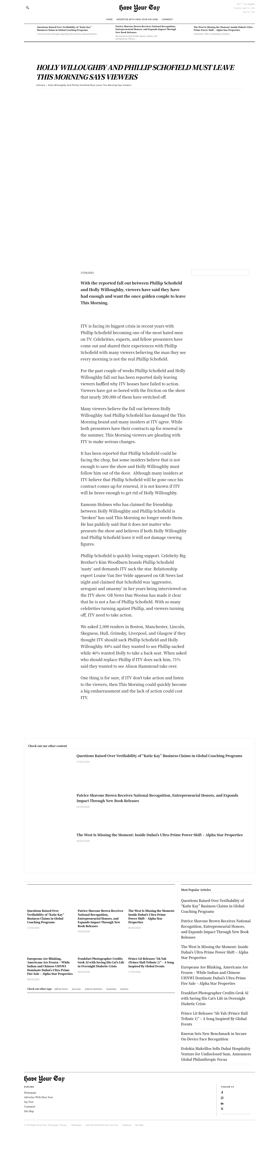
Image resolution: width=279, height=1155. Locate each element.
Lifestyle (40, 85)
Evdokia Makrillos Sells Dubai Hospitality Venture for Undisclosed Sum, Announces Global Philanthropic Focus (215, 1067)
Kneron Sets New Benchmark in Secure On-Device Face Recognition (215, 1046)
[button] (27, 7)
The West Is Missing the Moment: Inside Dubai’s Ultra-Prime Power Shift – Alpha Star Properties (223, 28)
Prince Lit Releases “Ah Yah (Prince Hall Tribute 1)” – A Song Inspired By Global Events (151, 962)
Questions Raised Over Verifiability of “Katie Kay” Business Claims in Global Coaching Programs (64, 28)
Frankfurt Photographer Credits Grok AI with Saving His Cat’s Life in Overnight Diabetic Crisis (101, 962)
